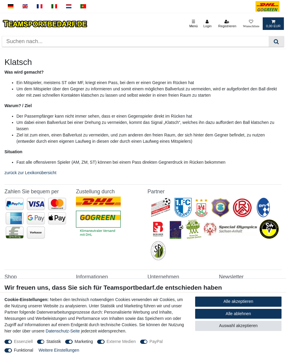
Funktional (23, 350)
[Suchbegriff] (135, 41)
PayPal (156, 341)
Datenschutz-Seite (63, 331)
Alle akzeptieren (238, 301)
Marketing (84, 341)
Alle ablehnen (238, 313)
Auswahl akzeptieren (238, 325)
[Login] (207, 23)
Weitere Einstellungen (59, 350)
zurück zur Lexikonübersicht (30, 172)
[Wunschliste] (251, 23)
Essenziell (23, 341)
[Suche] (276, 41)
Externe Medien (121, 341)
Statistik (53, 341)
